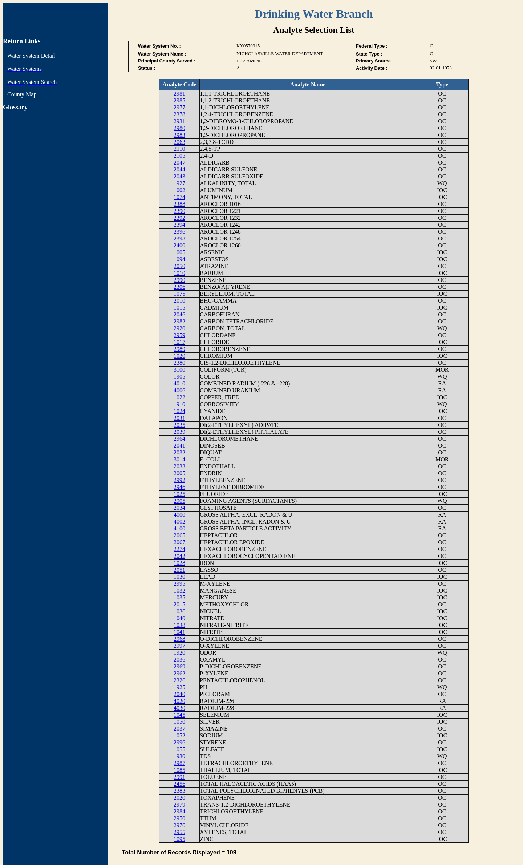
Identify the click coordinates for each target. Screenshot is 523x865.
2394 (179, 225)
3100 (179, 370)
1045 (179, 715)
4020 (179, 701)
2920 (179, 328)
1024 (179, 411)
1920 (179, 653)
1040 (179, 618)
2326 (179, 680)
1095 (179, 839)
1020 (179, 356)
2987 (179, 763)
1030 (179, 577)
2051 (179, 570)
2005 (179, 473)
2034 (179, 508)
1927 (179, 183)
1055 (179, 749)
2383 (179, 791)
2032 (179, 452)
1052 (179, 735)
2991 (179, 777)
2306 (179, 287)
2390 (179, 211)
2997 (179, 646)
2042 (179, 556)
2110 (179, 149)
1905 (179, 376)
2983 (179, 135)
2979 (179, 804)
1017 (179, 342)
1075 (179, 294)
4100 (179, 528)
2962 (179, 673)
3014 (179, 459)
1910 (179, 404)
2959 (179, 335)
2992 (179, 480)
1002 (179, 190)
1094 (179, 259)
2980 (179, 128)
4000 (179, 515)
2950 (179, 818)
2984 (179, 811)
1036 (179, 611)
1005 (179, 252)
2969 (179, 666)
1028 (179, 563)
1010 (179, 273)
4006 (179, 390)
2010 (179, 301)
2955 (179, 832)
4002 (179, 521)
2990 (179, 280)
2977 (179, 107)
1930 (179, 756)
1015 (179, 307)
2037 (179, 728)
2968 (179, 639)
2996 (179, 742)
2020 (179, 798)
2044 (179, 169)
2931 (179, 121)
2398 (179, 238)
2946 (179, 487)
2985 (179, 100)
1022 (179, 397)
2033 (179, 466)
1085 (179, 770)
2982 (179, 321)
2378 (179, 114)
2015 (179, 604)
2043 (179, 176)
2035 (179, 425)
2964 (179, 439)
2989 (179, 349)
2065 (179, 535)
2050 (179, 266)
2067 (179, 542)
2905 (179, 501)
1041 (179, 632)
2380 (179, 363)
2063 (179, 142)
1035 (179, 597)
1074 (179, 197)
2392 (179, 218)
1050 (179, 722)
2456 (179, 784)
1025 (179, 494)
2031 (179, 418)
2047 (179, 162)
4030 (179, 708)
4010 (179, 383)
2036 (179, 659)
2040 (179, 694)
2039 (179, 432)
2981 (179, 93)
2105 (179, 156)
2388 (179, 204)
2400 (179, 245)
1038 (179, 625)
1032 (179, 590)
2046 (179, 314)
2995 (179, 584)
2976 (179, 825)
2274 (179, 549)
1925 (179, 687)
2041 (179, 445)
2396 (179, 232)
